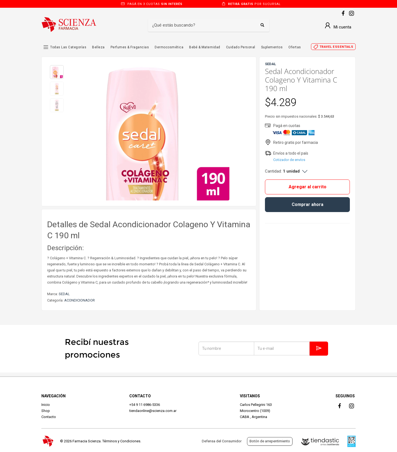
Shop (45, 411)
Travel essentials (336, 47)
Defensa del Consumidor (222, 441)
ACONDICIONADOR (79, 300)
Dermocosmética (169, 47)
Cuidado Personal (240, 47)
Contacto (48, 417)
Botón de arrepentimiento (270, 441)
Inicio (45, 405)
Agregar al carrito (307, 186)
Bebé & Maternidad (204, 47)
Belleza (98, 47)
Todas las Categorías (68, 47)
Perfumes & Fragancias (130, 47)
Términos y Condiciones (121, 441)
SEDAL (64, 294)
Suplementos (272, 47)
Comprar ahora (307, 204)
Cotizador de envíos (289, 160)
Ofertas (294, 47)
